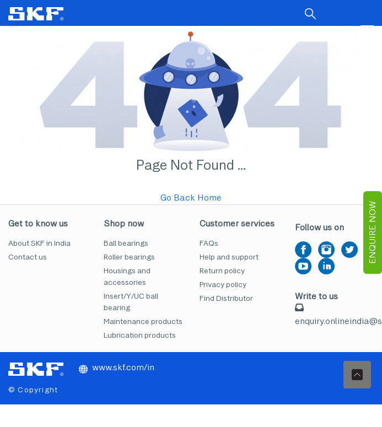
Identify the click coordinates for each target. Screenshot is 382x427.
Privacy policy (223, 284)
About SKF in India (39, 243)
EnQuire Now (372, 232)
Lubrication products (140, 335)
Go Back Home (191, 197)
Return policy (222, 270)
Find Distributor (226, 298)
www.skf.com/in (116, 367)
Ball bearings (126, 243)
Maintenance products (143, 321)
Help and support (229, 257)
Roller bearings (129, 257)
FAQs (209, 243)
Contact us (27, 257)
